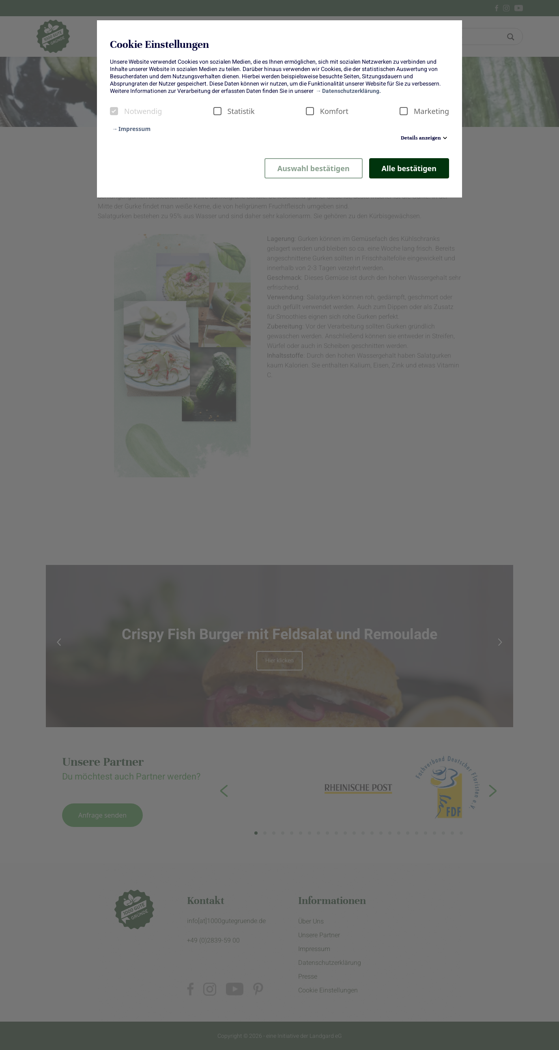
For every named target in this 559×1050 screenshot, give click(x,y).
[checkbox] (114, 111)
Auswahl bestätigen (313, 168)
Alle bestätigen (409, 168)
